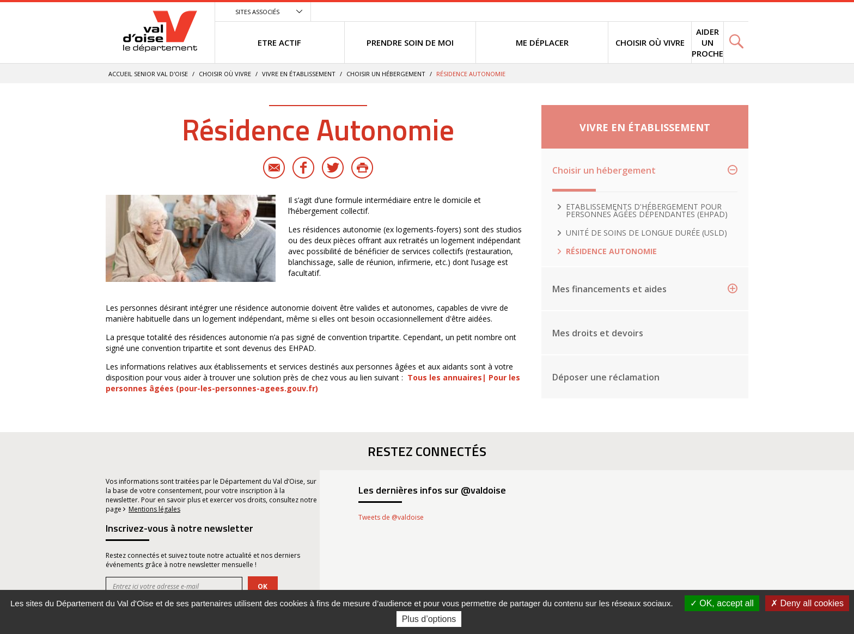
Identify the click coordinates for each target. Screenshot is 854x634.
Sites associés (257, 12)
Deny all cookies (807, 603)
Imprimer (362, 167)
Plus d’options (429, 619)
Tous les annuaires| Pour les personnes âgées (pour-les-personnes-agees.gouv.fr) (313, 382)
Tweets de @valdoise (391, 517)
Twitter (333, 167)
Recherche (731, 12)
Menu (667, 12)
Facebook (303, 167)
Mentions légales (154, 509)
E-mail (274, 167)
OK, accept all (722, 603)
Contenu (695, 12)
